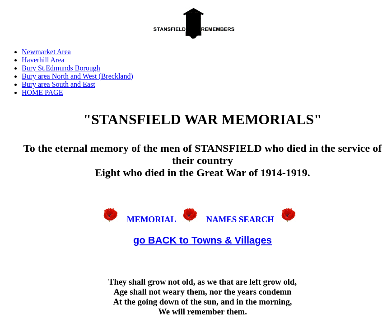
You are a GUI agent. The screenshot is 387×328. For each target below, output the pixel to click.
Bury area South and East (58, 84)
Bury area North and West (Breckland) (77, 76)
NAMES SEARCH (240, 219)
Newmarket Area (46, 52)
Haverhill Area (43, 60)
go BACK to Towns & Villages (202, 240)
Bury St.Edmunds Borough (61, 68)
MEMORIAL (151, 219)
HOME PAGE (42, 92)
